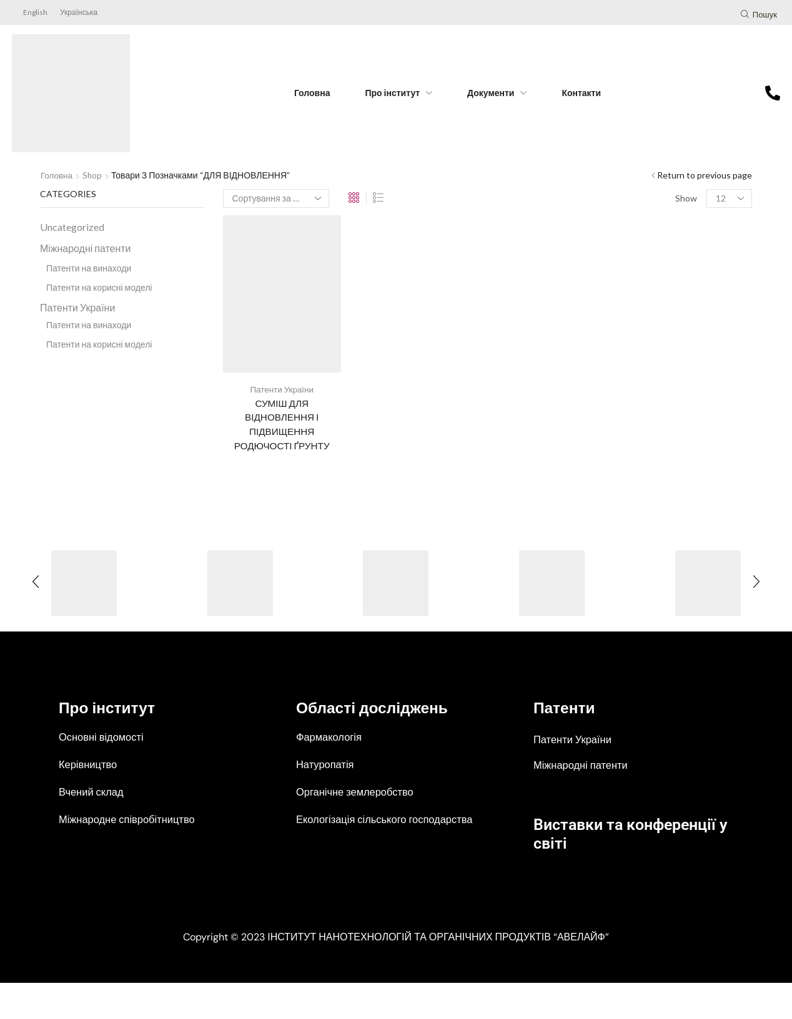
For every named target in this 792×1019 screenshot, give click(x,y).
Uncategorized (72, 227)
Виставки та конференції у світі (616, 835)
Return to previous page (704, 175)
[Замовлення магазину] (276, 198)
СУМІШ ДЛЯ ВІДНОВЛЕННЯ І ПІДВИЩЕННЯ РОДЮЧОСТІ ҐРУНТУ (282, 425)
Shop (94, 175)
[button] (759, 16)
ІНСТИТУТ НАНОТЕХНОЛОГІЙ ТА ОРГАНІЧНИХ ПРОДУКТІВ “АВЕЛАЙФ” (438, 973)
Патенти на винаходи (88, 268)
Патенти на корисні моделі (99, 287)
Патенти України (282, 389)
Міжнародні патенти (85, 248)
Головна (57, 175)
